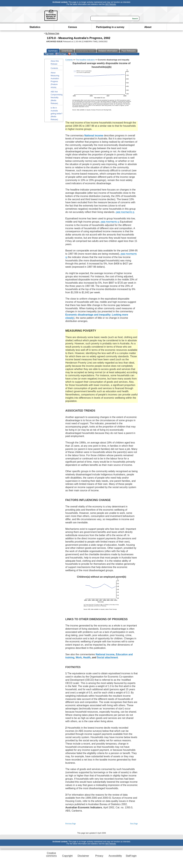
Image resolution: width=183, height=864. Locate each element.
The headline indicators (85, 60)
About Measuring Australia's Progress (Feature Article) (55, 80)
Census (72, 27)
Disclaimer (83, 855)
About (147, 27)
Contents (54, 68)
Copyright (67, 855)
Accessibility (115, 855)
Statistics (34, 27)
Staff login (131, 855)
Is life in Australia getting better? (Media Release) (56, 114)
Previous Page (70, 823)
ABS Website (110, 4)
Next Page (134, 823)
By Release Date (52, 33)
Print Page (60, 54)
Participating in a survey (110, 27)
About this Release (55, 62)
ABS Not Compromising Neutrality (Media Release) (56, 98)
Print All (72, 54)
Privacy (99, 855)
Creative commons (51, 854)
